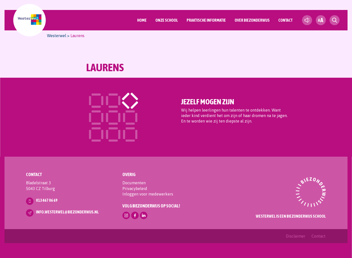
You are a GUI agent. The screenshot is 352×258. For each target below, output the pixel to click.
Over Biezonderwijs (252, 20)
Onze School (166, 20)
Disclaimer (295, 236)
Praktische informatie (206, 20)
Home (142, 20)
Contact (285, 20)
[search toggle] (335, 20)
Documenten (134, 183)
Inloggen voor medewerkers (147, 194)
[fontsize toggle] (321, 20)
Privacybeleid (134, 188)
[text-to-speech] (307, 20)
